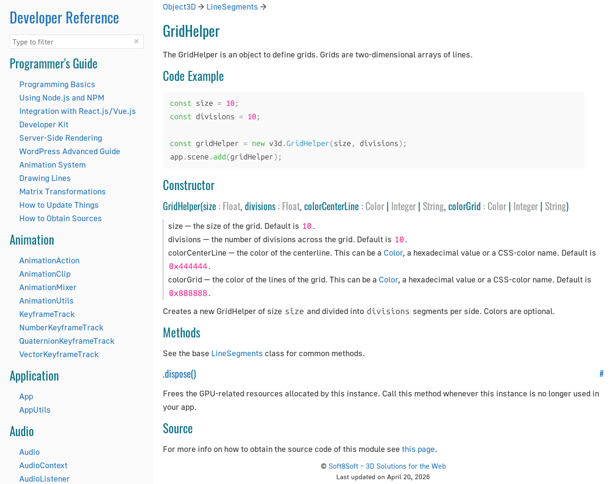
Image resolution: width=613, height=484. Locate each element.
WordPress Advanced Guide (69, 151)
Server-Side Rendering (60, 138)
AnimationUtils (46, 300)
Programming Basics (57, 84)
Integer (403, 206)
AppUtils (35, 410)
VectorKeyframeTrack (59, 354)
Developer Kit (43, 124)
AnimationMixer (48, 287)
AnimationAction (49, 260)
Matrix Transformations (62, 191)
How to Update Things (59, 205)
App (26, 396)
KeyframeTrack (47, 314)
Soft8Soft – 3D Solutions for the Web (387, 465)
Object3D (179, 6)
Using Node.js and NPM (61, 97)
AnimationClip (44, 274)
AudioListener (44, 478)
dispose (178, 373)
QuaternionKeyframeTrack (66, 341)
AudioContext (43, 465)
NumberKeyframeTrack (61, 327)
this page (418, 449)
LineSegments (232, 6)
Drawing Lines (45, 178)
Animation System (52, 164)
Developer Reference (64, 17)
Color (374, 206)
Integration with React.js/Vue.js (77, 111)
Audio (29, 452)
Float (231, 206)
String (433, 206)
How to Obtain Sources (60, 218)
